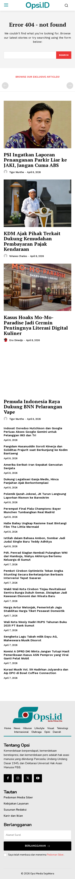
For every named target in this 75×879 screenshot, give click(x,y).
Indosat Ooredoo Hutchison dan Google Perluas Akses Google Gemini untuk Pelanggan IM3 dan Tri (33, 431)
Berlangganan (37, 846)
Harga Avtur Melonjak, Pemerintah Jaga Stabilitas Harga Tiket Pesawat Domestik (34, 609)
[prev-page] (5, 85)
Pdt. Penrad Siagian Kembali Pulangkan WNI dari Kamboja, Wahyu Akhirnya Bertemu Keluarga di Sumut (36, 556)
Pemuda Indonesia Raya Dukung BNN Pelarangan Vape (33, 406)
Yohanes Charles (18, 256)
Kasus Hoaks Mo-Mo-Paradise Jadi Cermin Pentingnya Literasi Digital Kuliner (36, 325)
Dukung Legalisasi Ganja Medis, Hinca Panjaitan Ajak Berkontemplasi (31, 481)
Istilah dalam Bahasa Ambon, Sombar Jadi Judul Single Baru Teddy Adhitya (34, 539)
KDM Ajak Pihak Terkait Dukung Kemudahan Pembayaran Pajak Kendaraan (32, 241)
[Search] (63, 55)
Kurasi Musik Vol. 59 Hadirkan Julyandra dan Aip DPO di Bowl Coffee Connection (36, 671)
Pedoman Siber (55, 854)
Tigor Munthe (16, 172)
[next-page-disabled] (70, 85)
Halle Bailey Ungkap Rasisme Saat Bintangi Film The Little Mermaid (35, 525)
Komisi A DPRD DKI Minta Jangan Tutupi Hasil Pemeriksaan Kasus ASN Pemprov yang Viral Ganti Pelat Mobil (36, 655)
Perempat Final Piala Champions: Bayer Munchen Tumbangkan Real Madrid (32, 510)
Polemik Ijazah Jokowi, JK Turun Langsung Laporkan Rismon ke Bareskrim (35, 495)
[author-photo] (6, 172)
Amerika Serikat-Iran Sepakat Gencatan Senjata (33, 466)
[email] (37, 835)
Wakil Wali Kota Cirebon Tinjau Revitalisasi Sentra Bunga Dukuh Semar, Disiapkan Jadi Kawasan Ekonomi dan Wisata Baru (35, 592)
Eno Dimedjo (16, 340)
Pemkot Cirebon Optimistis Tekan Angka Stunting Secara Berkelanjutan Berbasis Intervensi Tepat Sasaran (33, 574)
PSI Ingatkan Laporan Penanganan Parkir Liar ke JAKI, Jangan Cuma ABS (35, 159)
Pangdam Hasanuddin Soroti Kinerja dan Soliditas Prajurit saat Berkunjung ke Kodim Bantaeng (36, 450)
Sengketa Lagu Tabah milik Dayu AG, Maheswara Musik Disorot (31, 638)
